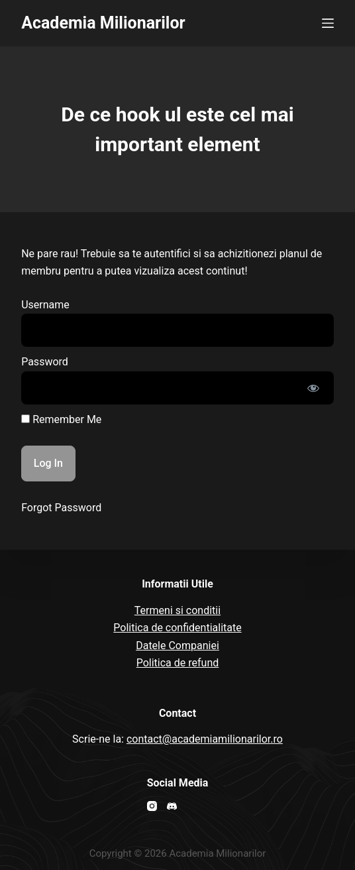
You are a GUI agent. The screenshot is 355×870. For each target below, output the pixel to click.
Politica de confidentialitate (177, 627)
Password (44, 361)
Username (45, 304)
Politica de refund (177, 662)
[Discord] (172, 806)
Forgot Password (61, 507)
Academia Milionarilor (103, 22)
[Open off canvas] (328, 23)
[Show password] (313, 387)
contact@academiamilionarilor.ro (205, 739)
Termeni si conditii (177, 610)
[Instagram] (152, 806)
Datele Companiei (177, 645)
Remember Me (61, 419)
